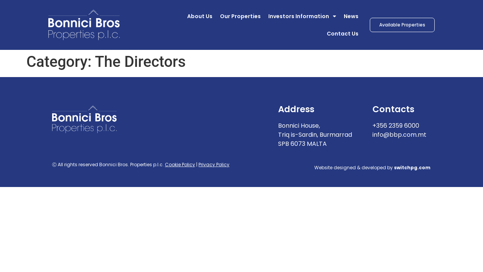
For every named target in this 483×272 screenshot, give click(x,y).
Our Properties (240, 16)
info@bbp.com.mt (399, 134)
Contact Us (342, 33)
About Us (199, 16)
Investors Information (302, 16)
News (351, 16)
